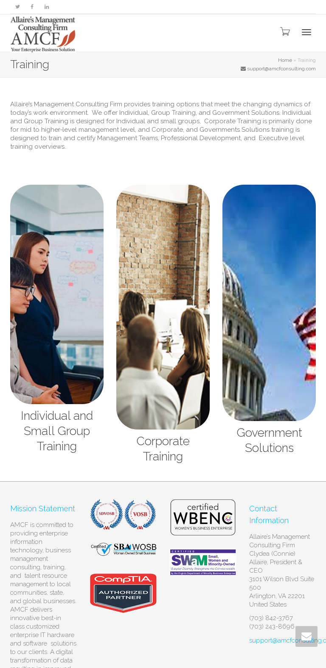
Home (285, 60)
